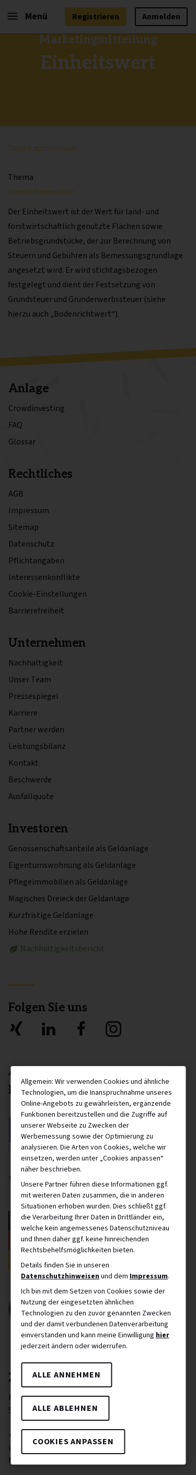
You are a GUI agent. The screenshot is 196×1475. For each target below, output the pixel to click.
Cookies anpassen (73, 1441)
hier (162, 1335)
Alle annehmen (66, 1375)
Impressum (149, 1276)
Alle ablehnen (65, 1408)
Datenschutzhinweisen (60, 1276)
